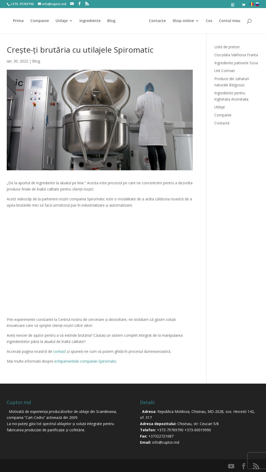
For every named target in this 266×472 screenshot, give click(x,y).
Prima (20, 21)
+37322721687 (161, 436)
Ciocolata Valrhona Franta (236, 54)
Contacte (155, 21)
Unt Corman (224, 70)
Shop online (181, 21)
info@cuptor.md (165, 442)
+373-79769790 (170, 429)
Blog (113, 21)
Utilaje (63, 21)
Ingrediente (91, 21)
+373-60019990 (197, 429)
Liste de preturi (227, 46)
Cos (207, 21)
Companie (41, 21)
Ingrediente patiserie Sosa (236, 62)
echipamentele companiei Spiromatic (85, 361)
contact (59, 351)
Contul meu (227, 21)
